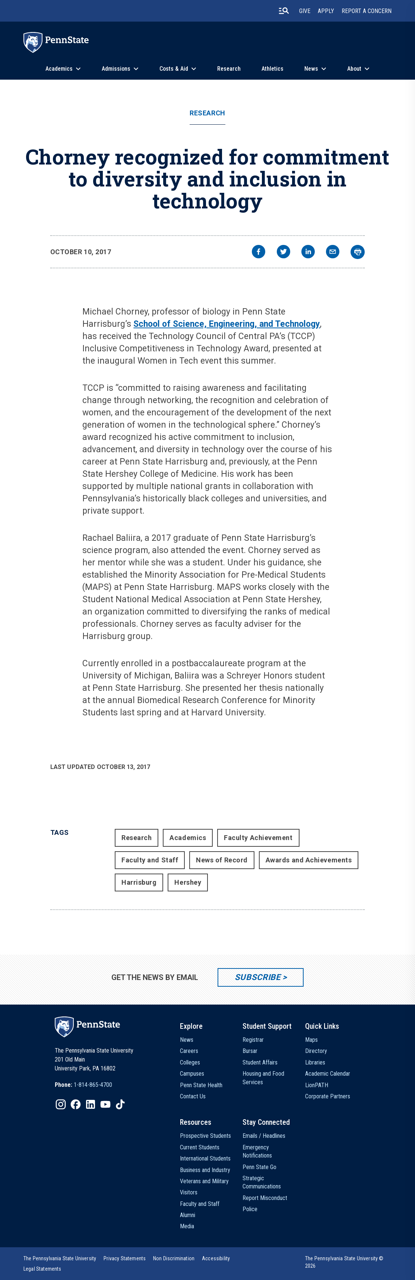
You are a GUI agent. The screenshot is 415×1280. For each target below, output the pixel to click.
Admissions (116, 68)
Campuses (192, 1073)
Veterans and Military (204, 1181)
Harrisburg (138, 882)
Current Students (199, 1147)
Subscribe (258, 977)
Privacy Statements (125, 1258)
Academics (59, 68)
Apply (326, 11)
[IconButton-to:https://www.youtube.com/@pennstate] (105, 1104)
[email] (332, 252)
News (311, 68)
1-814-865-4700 (93, 1084)
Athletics (272, 68)
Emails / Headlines (264, 1135)
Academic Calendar (327, 1073)
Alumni (187, 1215)
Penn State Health (201, 1085)
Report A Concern (367, 11)
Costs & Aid (173, 68)
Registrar (253, 1039)
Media (187, 1226)
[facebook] (258, 252)
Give (304, 11)
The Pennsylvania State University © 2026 (344, 1262)
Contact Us (193, 1096)
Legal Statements (42, 1269)
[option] (83, 1085)
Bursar (250, 1050)
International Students (205, 1158)
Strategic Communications (262, 1182)
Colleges (190, 1062)
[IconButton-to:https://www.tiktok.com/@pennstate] (120, 1104)
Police (250, 1209)
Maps (311, 1039)
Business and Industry (205, 1170)
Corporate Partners (327, 1096)
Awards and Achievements (309, 860)
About (354, 68)
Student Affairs (260, 1062)
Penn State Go (259, 1167)
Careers (189, 1050)
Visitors (188, 1192)
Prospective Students (205, 1135)
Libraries (315, 1062)
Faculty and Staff (149, 860)
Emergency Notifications (257, 1151)
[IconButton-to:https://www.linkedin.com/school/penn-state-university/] (90, 1104)
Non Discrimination (173, 1258)
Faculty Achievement (258, 838)
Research (229, 68)
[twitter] (283, 252)
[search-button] (284, 11)
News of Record (222, 860)
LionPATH (316, 1085)
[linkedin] (308, 252)
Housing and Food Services (263, 1077)
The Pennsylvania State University (59, 1258)
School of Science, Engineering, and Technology (226, 324)
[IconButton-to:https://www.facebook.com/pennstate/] (76, 1104)
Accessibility (216, 1258)
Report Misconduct (265, 1197)
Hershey (187, 882)
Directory (316, 1050)
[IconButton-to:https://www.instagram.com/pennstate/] (61, 1104)
